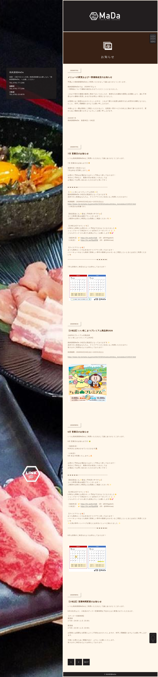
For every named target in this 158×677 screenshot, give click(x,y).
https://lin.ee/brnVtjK (89, 238)
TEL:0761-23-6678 (16, 94)
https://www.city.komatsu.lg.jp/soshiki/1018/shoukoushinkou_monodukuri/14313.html (102, 204)
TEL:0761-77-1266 (16, 83)
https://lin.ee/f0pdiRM (89, 240)
